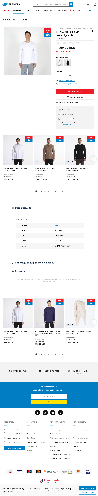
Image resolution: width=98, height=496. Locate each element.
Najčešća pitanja (56, 450)
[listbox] (75, 75)
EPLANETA (86, 10)
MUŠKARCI (17, 10)
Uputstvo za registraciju (59, 442)
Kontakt (30, 450)
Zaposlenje (31, 438)
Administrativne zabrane (36, 442)
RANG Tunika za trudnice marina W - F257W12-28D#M (79, 332)
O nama (30, 430)
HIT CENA (75, 10)
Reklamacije (77, 450)
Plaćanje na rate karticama (59, 438)
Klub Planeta (77, 434)
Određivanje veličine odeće (60, 458)
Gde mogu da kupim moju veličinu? (34, 262)
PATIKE (7, 10)
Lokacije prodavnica (14, 442)
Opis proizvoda (22, 207)
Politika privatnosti (34, 434)
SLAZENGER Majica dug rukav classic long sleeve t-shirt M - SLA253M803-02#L (47, 333)
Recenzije (20, 270)
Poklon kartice (32, 446)
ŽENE (28, 10)
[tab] (49, 208)
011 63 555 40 (12, 430)
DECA (37, 10)
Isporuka (76, 446)
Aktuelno (48, 10)
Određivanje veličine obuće (60, 454)
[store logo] (11, 4)
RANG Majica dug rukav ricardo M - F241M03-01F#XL (16, 169)
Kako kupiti (54, 446)
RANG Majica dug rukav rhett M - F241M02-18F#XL (46, 169)
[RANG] (92, 32)
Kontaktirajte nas (14, 448)
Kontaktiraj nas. (66, 125)
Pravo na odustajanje (81, 438)
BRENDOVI (61, 10)
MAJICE (24, 20)
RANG (57, 225)
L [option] (58, 75)
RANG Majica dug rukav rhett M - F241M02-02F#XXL (77, 169)
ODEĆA (16, 20)
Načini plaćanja (55, 430)
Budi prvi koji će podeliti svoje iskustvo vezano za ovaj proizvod (75, 28)
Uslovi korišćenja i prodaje (82, 430)
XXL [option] (70, 75)
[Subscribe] (49, 402)
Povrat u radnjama (80, 442)
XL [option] (64, 75)
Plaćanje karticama (57, 434)
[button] (88, 4)
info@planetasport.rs (15, 438)
